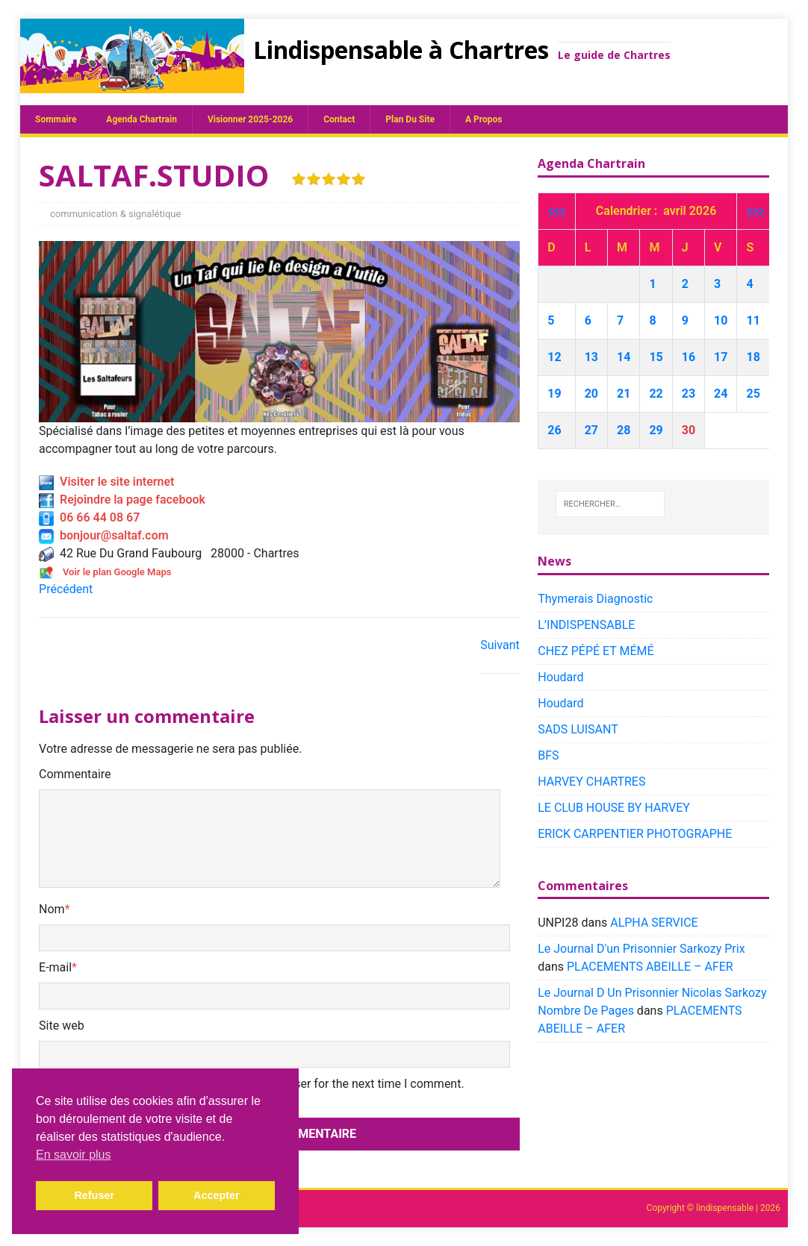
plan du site (410, 119)
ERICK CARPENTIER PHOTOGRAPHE (635, 834)
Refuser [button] (94, 1195)
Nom (52, 909)
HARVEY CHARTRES (591, 781)
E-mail (55, 967)
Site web (61, 1025)
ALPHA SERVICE (653, 922)
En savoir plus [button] (73, 1154)
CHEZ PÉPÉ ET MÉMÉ (595, 651)
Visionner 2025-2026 (250, 119)
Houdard (560, 677)
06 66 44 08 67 (89, 517)
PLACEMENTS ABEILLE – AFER (650, 966)
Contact (339, 119)
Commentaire (75, 774)
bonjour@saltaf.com (104, 535)
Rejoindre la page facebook (122, 499)
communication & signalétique (115, 213)
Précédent (66, 589)
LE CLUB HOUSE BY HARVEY (614, 808)
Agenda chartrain (141, 119)
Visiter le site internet (106, 482)
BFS (548, 755)
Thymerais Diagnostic (595, 599)
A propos (483, 119)
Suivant (500, 645)
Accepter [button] (216, 1195)
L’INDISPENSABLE (586, 625)
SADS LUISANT (578, 729)
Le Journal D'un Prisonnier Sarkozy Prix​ (641, 949)
